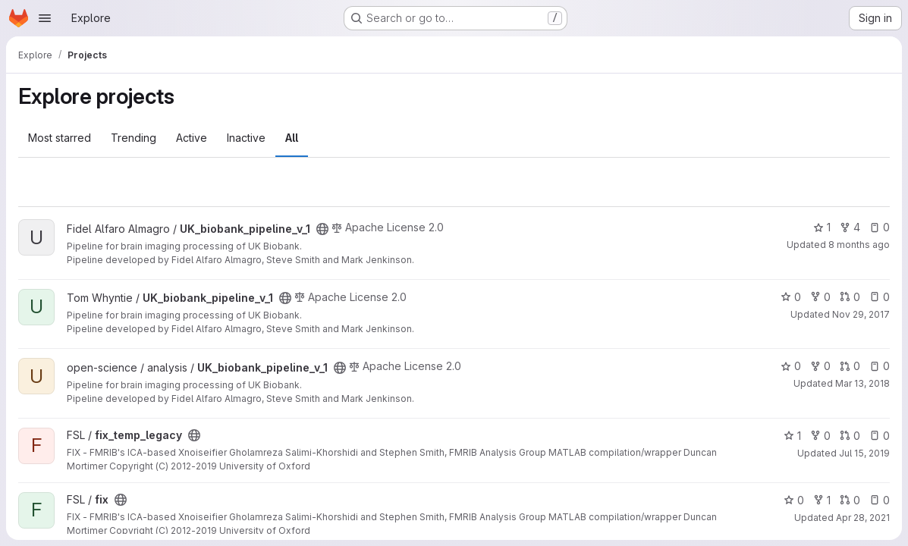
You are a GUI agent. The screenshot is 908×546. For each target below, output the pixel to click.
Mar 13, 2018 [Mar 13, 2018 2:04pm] (862, 383)
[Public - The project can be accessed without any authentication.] (322, 229)
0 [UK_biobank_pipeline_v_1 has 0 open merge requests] (850, 296)
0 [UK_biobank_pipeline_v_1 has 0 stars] (791, 296)
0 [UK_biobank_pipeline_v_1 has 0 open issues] (879, 227)
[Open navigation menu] (45, 18)
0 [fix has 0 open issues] (879, 500)
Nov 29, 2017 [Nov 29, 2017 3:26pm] (861, 314)
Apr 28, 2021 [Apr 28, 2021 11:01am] (863, 517)
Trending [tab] (133, 137)
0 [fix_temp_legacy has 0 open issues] (879, 435)
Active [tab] (191, 137)
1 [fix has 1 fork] (822, 500)
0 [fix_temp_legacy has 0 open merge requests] (850, 435)
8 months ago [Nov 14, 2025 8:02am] (859, 244)
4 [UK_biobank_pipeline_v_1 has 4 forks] (850, 227)
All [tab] (291, 137)
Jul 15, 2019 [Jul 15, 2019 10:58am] (864, 453)
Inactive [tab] (246, 137)
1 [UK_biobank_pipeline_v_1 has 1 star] (822, 227)
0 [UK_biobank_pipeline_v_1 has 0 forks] (820, 296)
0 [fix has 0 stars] (794, 500)
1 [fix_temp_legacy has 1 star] (792, 435)
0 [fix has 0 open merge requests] (850, 500)
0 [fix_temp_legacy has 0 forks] (820, 435)
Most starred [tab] (59, 137)
